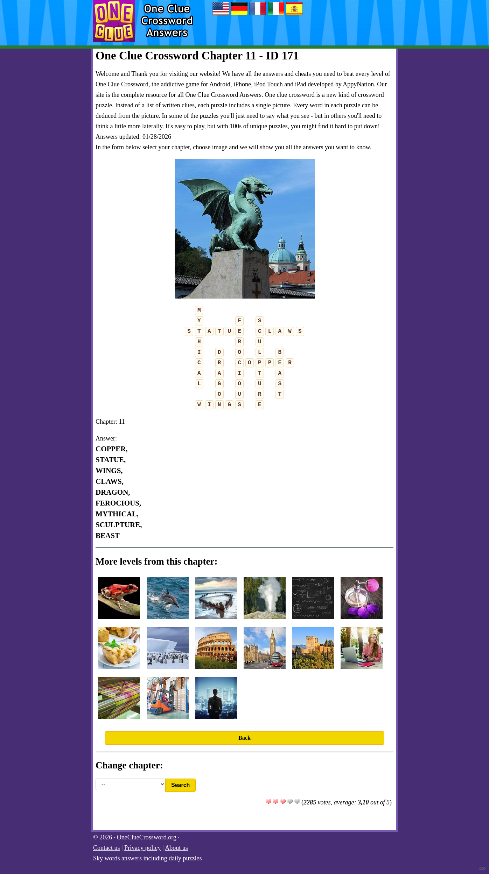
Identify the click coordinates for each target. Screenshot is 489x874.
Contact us (106, 847)
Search (180, 785)
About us (176, 847)
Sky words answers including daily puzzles (147, 858)
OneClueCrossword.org (146, 837)
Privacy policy (142, 847)
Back (244, 738)
